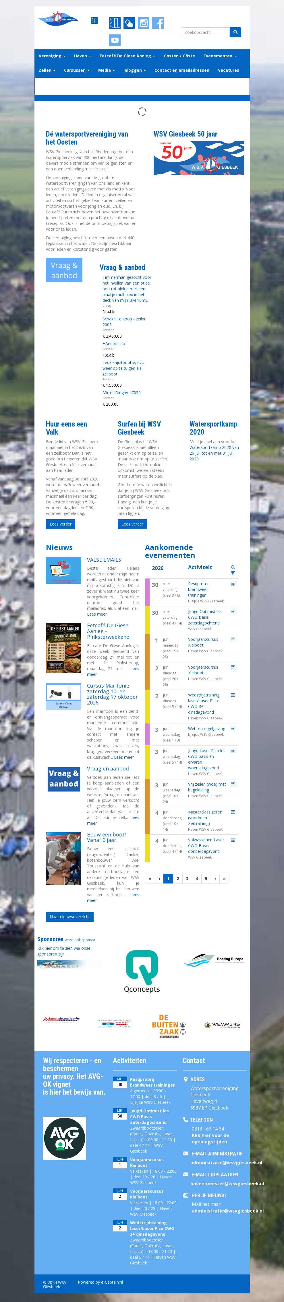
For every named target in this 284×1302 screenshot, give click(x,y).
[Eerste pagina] (150, 878)
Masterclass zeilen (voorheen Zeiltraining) (205, 817)
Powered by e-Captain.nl (100, 1282)
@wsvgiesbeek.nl (226, 1162)
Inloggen (134, 70)
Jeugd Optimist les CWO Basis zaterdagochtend (205, 617)
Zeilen (47, 70)
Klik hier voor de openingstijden (210, 1138)
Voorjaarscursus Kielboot (203, 642)
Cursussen (77, 70)
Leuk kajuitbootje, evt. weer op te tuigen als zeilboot (123, 368)
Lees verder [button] (61, 524)
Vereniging (52, 56)
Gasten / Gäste (179, 56)
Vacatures (228, 70)
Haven (82, 56)
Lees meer (97, 614)
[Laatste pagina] (224, 878)
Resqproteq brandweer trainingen (199, 589)
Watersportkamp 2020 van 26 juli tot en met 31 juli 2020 (214, 453)
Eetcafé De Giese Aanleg (127, 56)
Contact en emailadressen (181, 70)
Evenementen (220, 56)
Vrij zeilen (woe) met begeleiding (207, 787)
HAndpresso (114, 343)
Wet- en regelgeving (206, 728)
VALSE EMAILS (104, 559)
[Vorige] (159, 878)
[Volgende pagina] (215, 878)
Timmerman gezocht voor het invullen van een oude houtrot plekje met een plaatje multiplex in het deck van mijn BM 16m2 (127, 289)
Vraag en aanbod (108, 768)
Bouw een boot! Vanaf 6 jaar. (106, 837)
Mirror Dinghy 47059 (122, 392)
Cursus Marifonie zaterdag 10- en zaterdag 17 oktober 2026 (112, 694)
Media (106, 70)
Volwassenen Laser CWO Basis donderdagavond (206, 845)
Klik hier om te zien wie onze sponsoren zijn (63, 951)
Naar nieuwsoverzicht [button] (70, 916)
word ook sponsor (80, 939)
